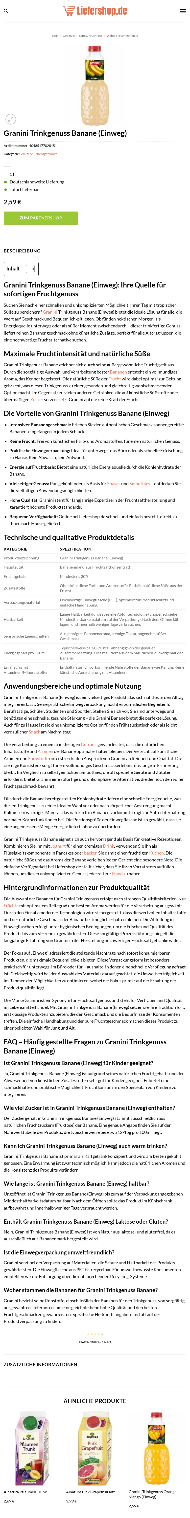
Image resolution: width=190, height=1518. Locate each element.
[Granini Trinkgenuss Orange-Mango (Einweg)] (157, 1448)
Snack (34, 731)
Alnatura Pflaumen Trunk (25, 1491)
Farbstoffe (38, 758)
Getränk (89, 744)
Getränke (69, 35)
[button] (6, 11)
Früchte (11, 905)
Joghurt (58, 846)
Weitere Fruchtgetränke (122, 35)
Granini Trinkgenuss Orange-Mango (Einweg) (153, 1494)
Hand (117, 873)
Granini (50, 312)
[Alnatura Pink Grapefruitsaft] (95, 1448)
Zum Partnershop (41, 217)
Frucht (114, 378)
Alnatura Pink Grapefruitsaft (90, 1491)
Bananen (118, 372)
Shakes (113, 483)
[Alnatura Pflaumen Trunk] (32, 1448)
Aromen (45, 751)
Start (55, 35)
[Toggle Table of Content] (27, 269)
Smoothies (139, 483)
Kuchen (156, 853)
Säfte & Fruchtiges (90, 35)
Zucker (36, 399)
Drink (108, 846)
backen (90, 853)
